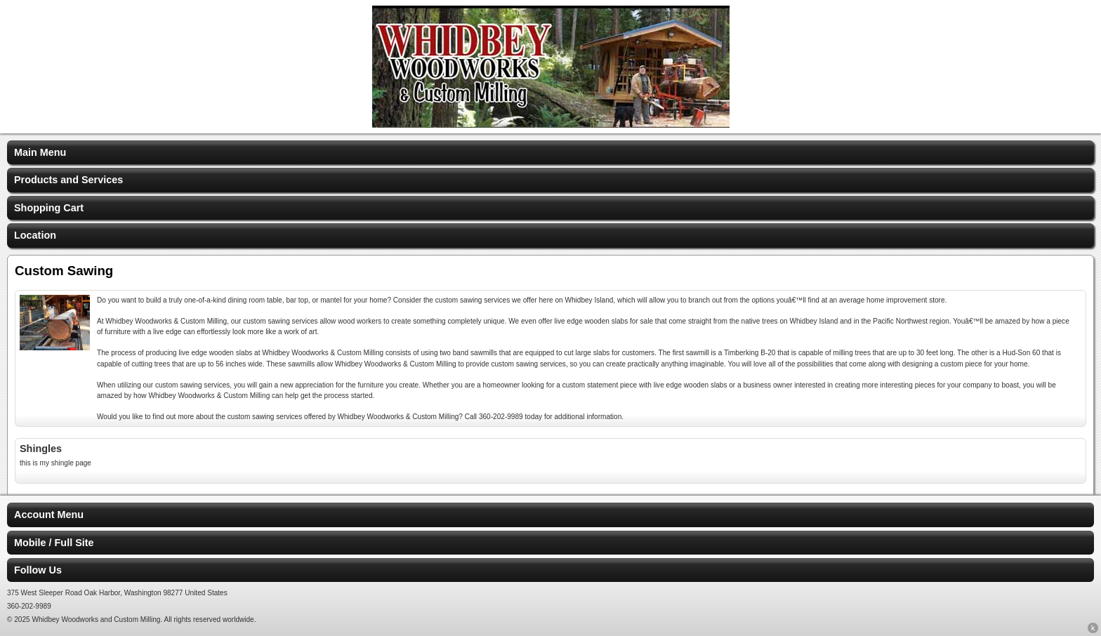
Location (35, 235)
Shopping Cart (49, 207)
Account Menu (49, 514)
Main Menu (40, 152)
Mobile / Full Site (54, 542)
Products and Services (68, 179)
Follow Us (38, 570)
